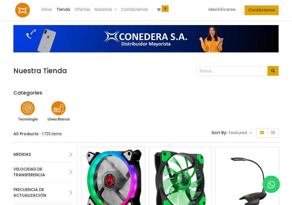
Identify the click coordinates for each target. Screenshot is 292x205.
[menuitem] (46, 10)
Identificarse (222, 9)
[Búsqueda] (273, 71)
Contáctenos (261, 10)
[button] (240, 133)
